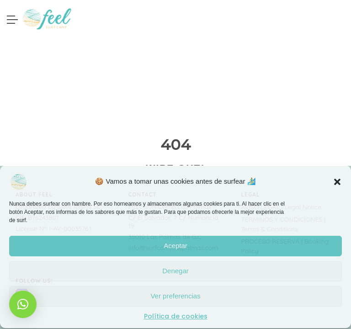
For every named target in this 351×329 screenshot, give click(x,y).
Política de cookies (175, 315)
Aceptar (175, 245)
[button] (337, 181)
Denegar (175, 270)
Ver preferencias (175, 295)
